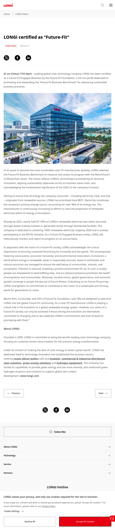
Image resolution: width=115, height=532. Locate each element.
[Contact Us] (112, 518)
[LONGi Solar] (8, 5)
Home (7, 14)
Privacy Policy (48, 506)
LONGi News (21, 14)
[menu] (111, 5)
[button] (102, 5)
